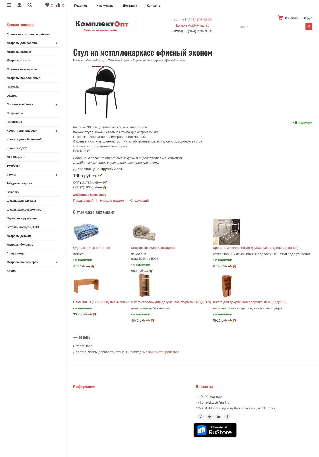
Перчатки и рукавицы (22, 218)
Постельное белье (20, 104)
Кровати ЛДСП (17, 148)
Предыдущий (83, 200)
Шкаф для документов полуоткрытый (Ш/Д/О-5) (249, 302)
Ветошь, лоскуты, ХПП (23, 227)
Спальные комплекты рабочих (29, 34)
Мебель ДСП (16, 156)
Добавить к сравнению (89, 194)
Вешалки (13, 192)
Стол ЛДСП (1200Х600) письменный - (102, 302)
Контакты (154, 5)
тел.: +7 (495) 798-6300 (193, 19)
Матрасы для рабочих (22, 43)
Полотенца (14, 121)
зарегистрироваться (163, 352)
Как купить (105, 5)
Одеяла (12, 95)
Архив (11, 271)
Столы (11, 174)
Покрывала (15, 113)
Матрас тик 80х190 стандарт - (154, 248)
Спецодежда (15, 253)
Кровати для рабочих (22, 130)
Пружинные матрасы (22, 69)
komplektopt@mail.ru (193, 25)
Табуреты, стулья (19, 183)
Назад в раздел (112, 200)
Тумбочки (13, 165)
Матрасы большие (20, 244)
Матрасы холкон (18, 60)
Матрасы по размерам (23, 262)
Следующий (139, 200)
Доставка (130, 5)
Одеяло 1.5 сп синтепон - (92, 248)
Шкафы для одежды (21, 200)
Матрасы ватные (19, 51)
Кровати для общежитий (24, 139)
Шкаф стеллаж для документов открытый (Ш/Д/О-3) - (172, 302)
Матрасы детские (19, 236)
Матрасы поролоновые (23, 78)
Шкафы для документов (24, 209)
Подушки (13, 86)
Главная (80, 5)
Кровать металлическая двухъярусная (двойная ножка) (255, 248)
